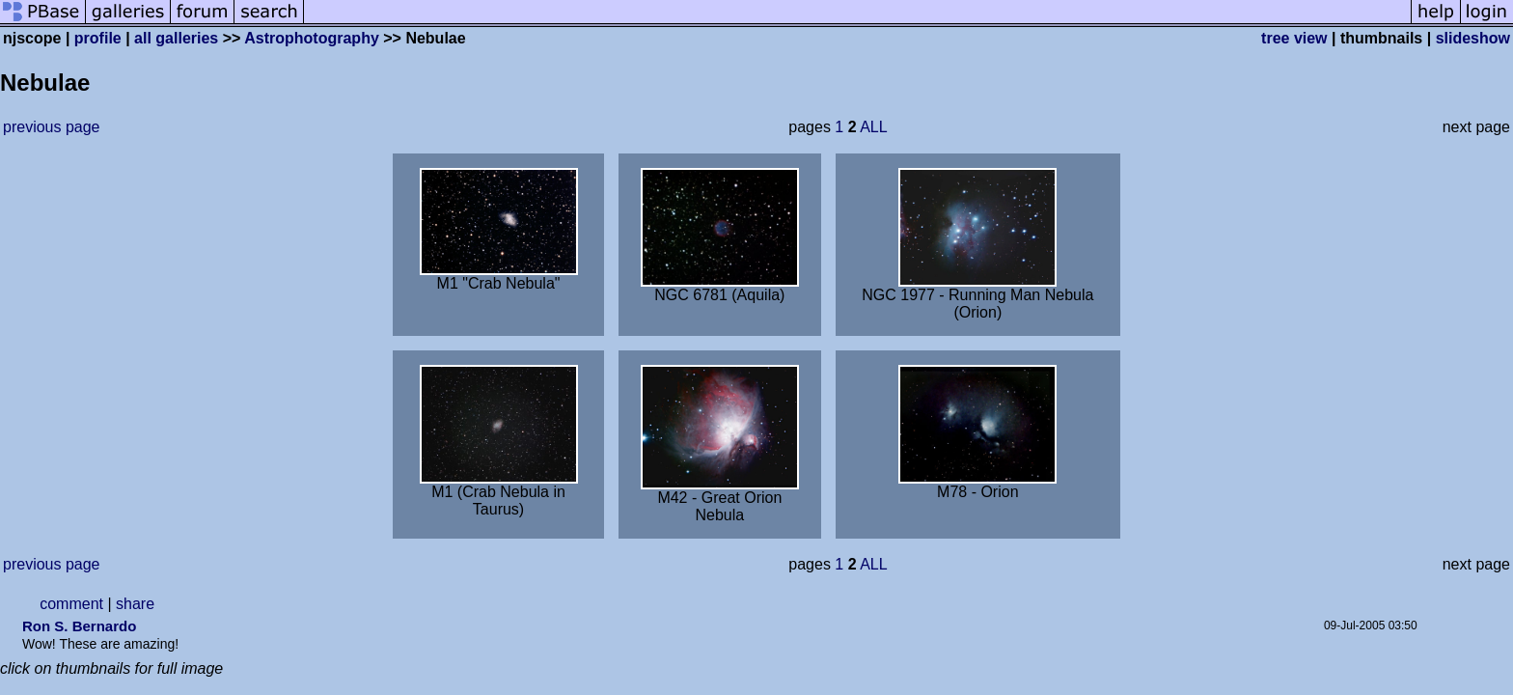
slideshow (1473, 38)
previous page (51, 127)
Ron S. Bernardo (79, 626)
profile (98, 38)
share (135, 604)
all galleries (176, 38)
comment (71, 604)
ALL (873, 127)
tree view (1294, 38)
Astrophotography (311, 38)
